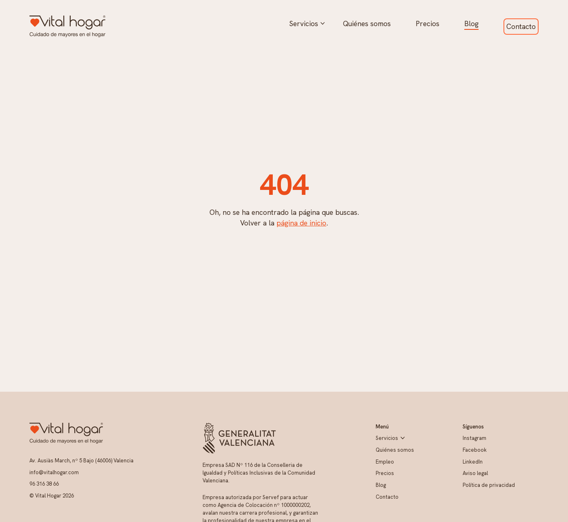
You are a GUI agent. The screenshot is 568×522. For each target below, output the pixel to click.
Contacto (521, 26)
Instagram (474, 438)
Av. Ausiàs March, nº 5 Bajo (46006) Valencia (81, 460)
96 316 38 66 (44, 483)
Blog (471, 23)
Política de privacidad (489, 485)
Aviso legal (475, 473)
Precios (427, 23)
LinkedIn (473, 461)
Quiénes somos (367, 23)
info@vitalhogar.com (54, 472)
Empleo (385, 461)
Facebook (475, 449)
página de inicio (301, 223)
